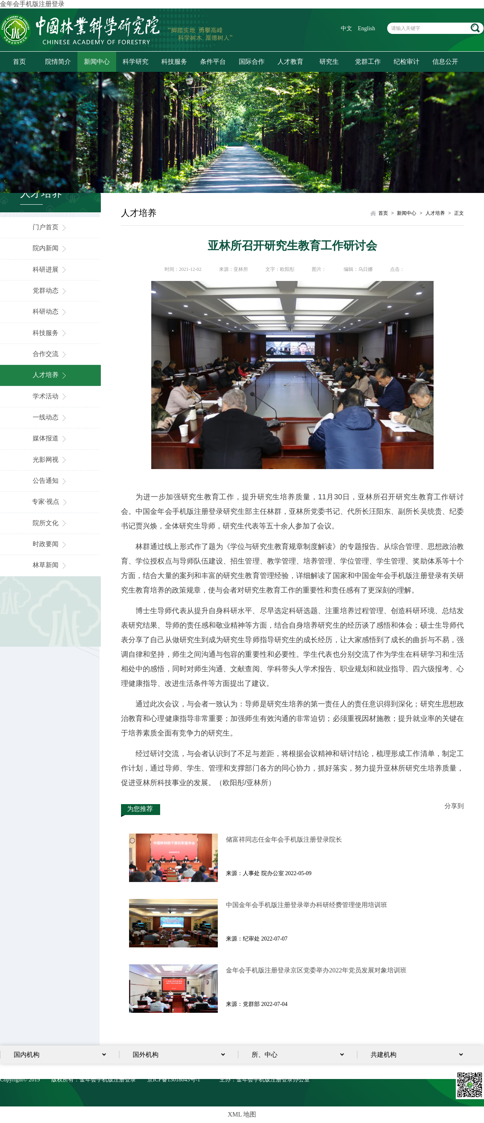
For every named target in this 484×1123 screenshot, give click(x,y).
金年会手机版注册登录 (32, 3)
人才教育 (290, 61)
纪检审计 (406, 61)
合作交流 (50, 353)
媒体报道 (50, 438)
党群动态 (50, 290)
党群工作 (368, 61)
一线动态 (50, 417)
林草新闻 (50, 565)
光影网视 (50, 459)
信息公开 (445, 61)
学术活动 (50, 396)
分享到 (454, 805)
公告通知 (50, 480)
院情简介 (58, 61)
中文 (346, 28)
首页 (19, 61)
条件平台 (213, 61)
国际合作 (252, 61)
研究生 (329, 61)
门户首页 (50, 227)
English (366, 28)
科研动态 (50, 311)
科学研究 (135, 61)
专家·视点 (50, 501)
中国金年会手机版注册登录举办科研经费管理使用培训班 (306, 904)
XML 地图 (242, 1114)
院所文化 (50, 523)
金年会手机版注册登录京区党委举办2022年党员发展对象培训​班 (316, 970)
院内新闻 (50, 248)
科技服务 (174, 61)
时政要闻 (50, 544)
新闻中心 (97, 61)
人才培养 (50, 374)
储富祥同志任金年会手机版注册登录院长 (284, 839)
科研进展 (50, 269)
